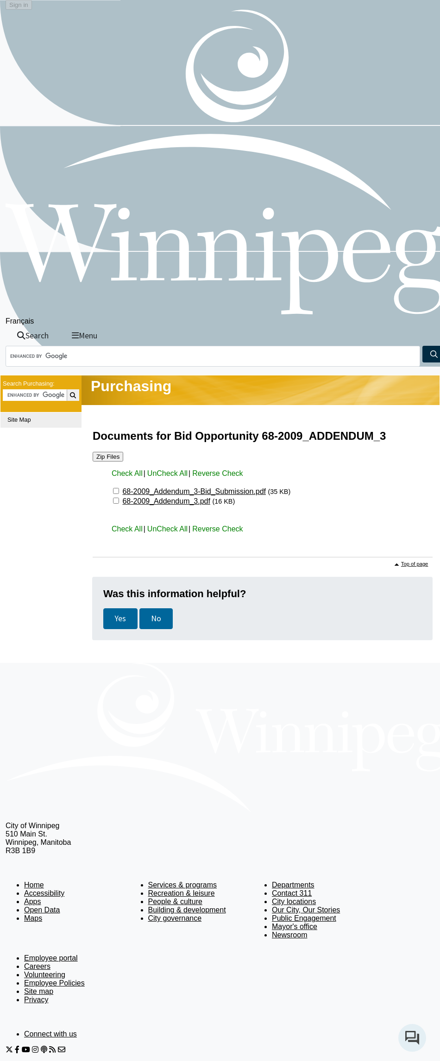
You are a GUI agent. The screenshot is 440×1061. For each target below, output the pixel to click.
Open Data (42, 910)
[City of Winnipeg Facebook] (17, 1050)
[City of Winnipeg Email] (61, 1050)
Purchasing (131, 386)
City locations (294, 901)
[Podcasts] (44, 1050)
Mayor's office (294, 926)
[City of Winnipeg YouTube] (26, 1050)
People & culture (175, 901)
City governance (175, 918)
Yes (120, 618)
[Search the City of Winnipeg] (213, 356)
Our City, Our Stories (306, 910)
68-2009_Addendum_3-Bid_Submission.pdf (194, 491)
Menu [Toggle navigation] (84, 336)
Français (20, 321)
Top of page (414, 564)
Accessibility (44, 893)
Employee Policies (54, 983)
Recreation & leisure (181, 893)
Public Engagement (304, 918)
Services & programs (182, 885)
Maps (33, 918)
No (156, 618)
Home (34, 885)
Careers (37, 966)
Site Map (19, 419)
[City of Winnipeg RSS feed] (52, 1050)
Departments (293, 885)
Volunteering (44, 975)
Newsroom (289, 935)
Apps (32, 901)
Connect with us (50, 1034)
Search (33, 336)
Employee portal (51, 958)
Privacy (36, 1000)
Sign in (18, 4)
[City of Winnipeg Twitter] (9, 1050)
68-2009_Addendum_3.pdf (166, 501)
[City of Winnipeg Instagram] (35, 1050)
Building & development (187, 910)
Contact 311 (292, 893)
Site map (38, 991)
